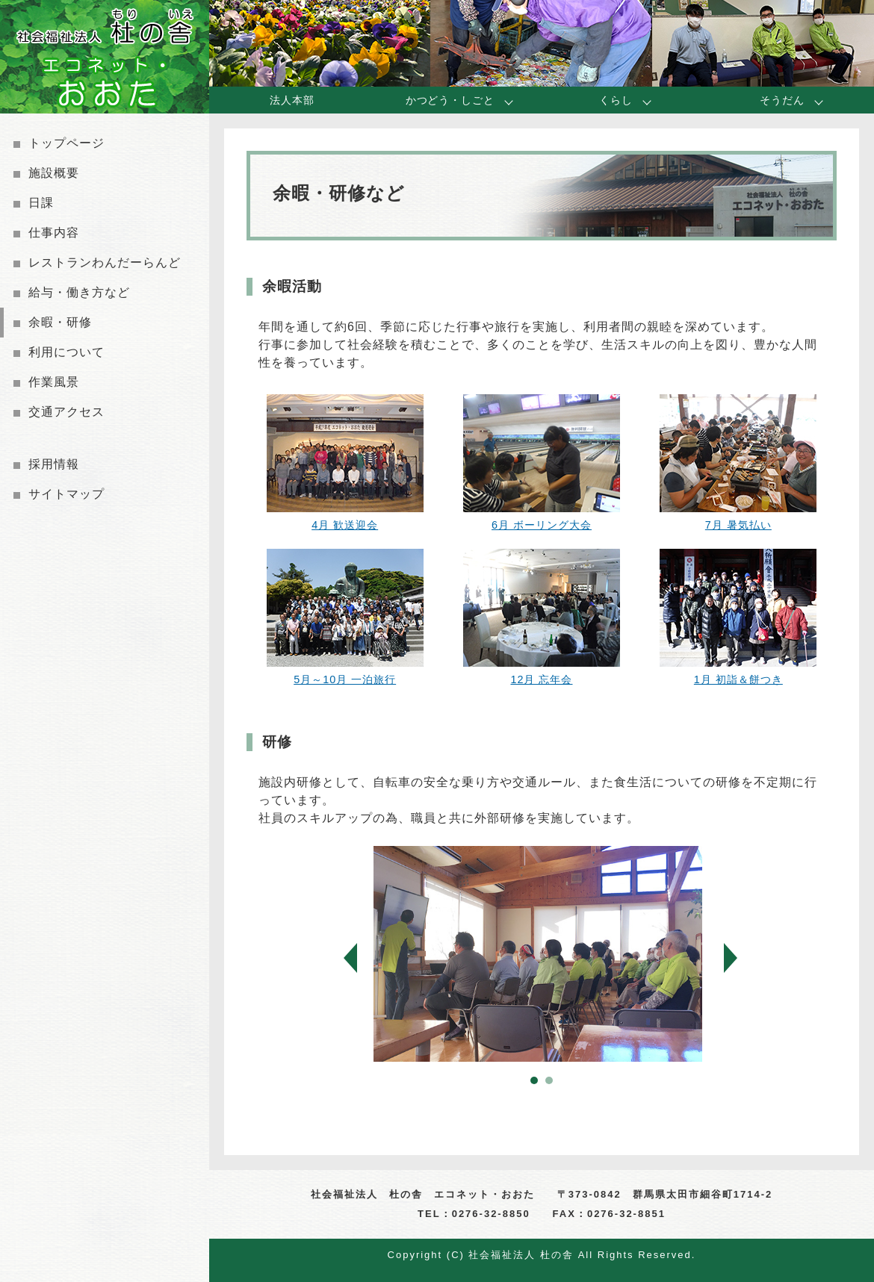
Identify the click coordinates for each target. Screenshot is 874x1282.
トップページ (66, 143)
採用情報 (53, 464)
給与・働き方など (79, 292)
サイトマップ (66, 494)
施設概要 (53, 173)
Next (743, 958)
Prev (363, 958)
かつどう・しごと (450, 100)
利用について (66, 352)
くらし (616, 100)
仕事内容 (53, 232)
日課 (41, 202)
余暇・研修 (60, 322)
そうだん (782, 100)
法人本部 (292, 100)
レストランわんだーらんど (104, 262)
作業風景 (53, 382)
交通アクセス (66, 411)
